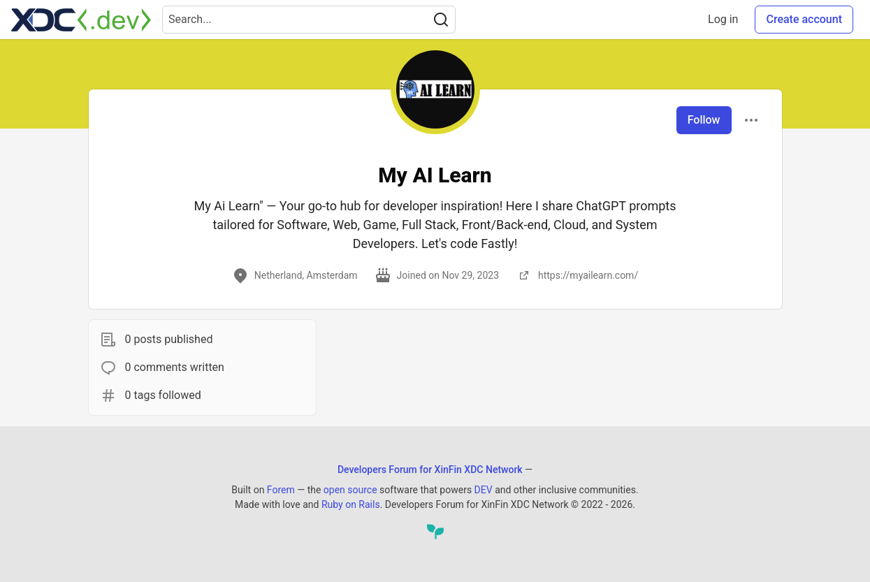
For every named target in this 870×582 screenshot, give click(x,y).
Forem (281, 489)
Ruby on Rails (350, 504)
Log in (723, 19)
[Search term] (309, 20)
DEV (483, 489)
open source (350, 489)
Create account (804, 19)
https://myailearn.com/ (577, 275)
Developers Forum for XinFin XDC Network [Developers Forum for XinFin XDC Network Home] (430, 469)
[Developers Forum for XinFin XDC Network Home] (81, 20)
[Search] (441, 19)
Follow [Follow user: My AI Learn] (704, 119)
